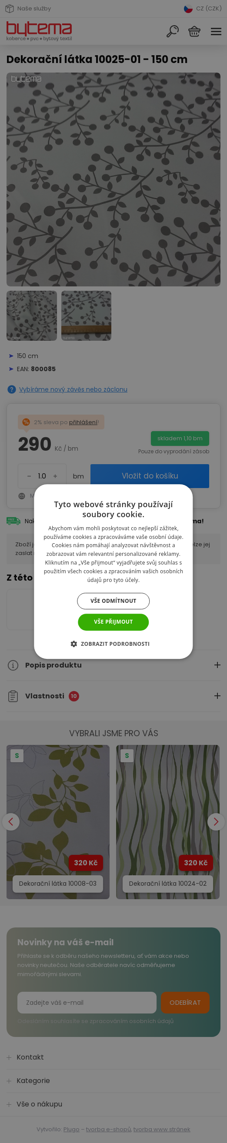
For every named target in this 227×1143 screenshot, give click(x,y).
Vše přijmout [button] (113, 621)
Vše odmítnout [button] (113, 601)
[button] (113, 643)
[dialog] (113, 571)
